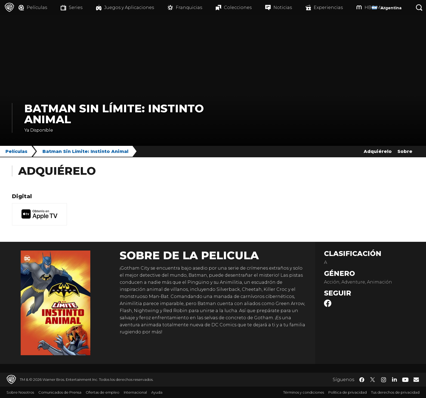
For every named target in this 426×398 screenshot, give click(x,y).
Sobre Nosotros (20, 392)
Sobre (404, 151)
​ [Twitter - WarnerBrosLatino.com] (372, 379)
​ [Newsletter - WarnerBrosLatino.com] (416, 379)
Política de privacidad (347, 392)
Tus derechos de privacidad (395, 392)
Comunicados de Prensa (59, 392)
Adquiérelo (378, 151)
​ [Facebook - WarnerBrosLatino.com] (362, 379)
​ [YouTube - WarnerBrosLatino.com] (405, 379)
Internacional (135, 392)
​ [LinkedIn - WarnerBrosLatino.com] (394, 379)
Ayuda (156, 392)
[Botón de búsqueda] (419, 7)
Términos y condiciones (303, 392)
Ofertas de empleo (102, 392)
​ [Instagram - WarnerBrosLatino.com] (383, 379)
